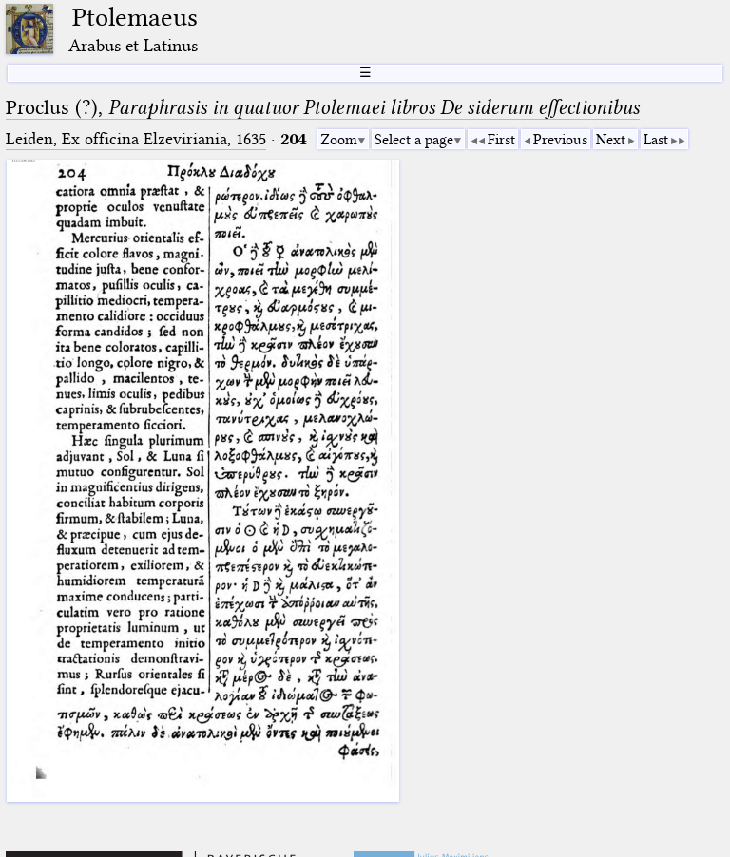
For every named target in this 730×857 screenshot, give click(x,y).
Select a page (414, 139)
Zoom (338, 139)
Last (656, 139)
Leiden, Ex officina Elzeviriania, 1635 (136, 139)
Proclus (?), (323, 107)
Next (610, 139)
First (501, 139)
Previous (560, 139)
